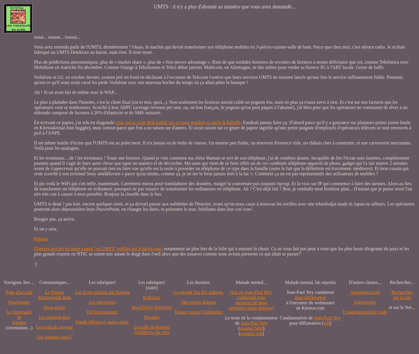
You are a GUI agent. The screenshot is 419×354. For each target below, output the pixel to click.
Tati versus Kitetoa (198, 302)
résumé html (251, 328)
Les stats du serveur (54, 327)
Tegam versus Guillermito (198, 312)
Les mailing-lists (54, 317)
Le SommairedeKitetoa (19, 317)
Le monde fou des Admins (198, 292)
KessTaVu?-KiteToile (152, 307)
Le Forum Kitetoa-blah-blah (54, 295)
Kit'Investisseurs (102, 312)
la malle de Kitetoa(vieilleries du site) (151, 330)
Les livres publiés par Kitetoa (102, 292)
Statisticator (365, 302)
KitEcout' (152, 297)
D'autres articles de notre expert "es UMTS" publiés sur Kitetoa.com (97, 248)
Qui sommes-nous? (54, 337)
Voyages (152, 317)
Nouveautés (19, 302)
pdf (327, 323)
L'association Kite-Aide (365, 312)
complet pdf (251, 333)
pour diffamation (310, 297)
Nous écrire (54, 307)
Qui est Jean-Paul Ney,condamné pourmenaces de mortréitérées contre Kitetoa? (251, 300)
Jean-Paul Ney (254, 323)
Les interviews (102, 302)
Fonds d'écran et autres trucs (102, 321)
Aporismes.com (365, 292)
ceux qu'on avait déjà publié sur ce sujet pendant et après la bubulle (178, 122)
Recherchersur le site (402, 295)
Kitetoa (41, 238)
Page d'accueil (19, 292)
